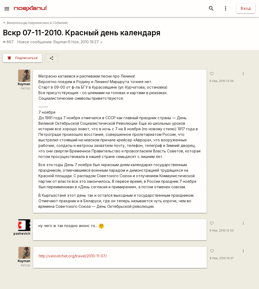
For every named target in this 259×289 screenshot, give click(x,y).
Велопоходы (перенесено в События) (35, 23)
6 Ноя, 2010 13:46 (221, 81)
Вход (246, 8)
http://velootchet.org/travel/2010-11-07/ (73, 256)
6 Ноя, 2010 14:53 (221, 230)
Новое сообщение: (34, 42)
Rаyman (60, 42)
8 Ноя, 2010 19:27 (85, 42)
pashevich (21, 233)
